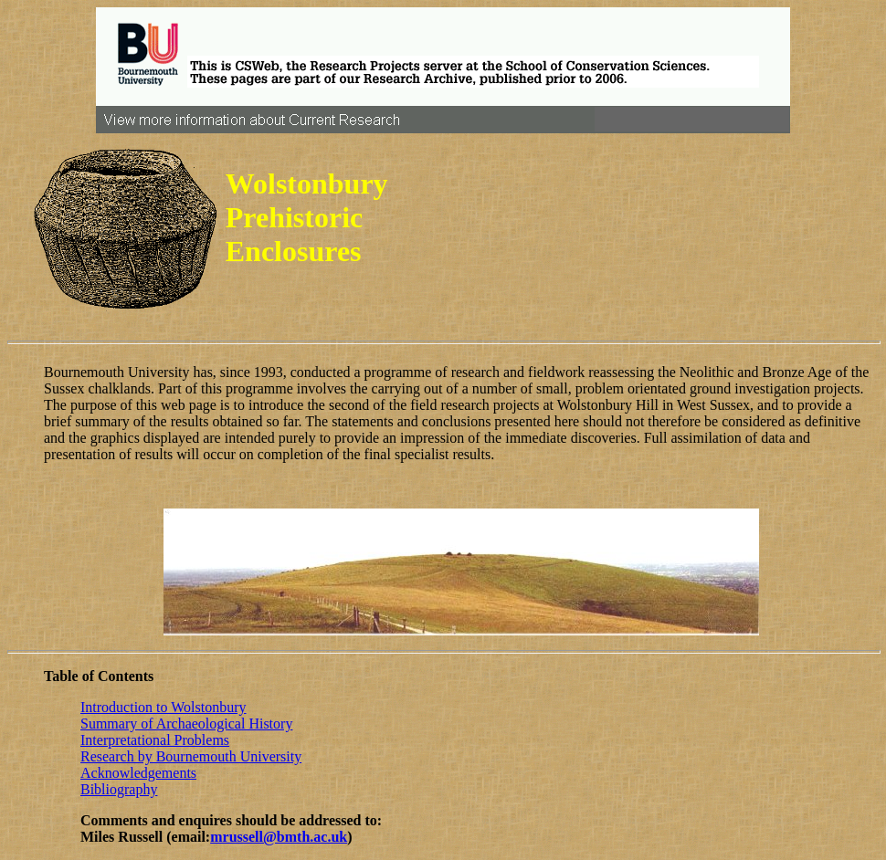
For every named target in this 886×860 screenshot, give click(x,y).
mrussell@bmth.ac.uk (278, 836)
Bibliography (118, 789)
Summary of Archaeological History (186, 723)
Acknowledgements (138, 773)
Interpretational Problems (154, 740)
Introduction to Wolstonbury (163, 707)
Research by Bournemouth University (190, 756)
